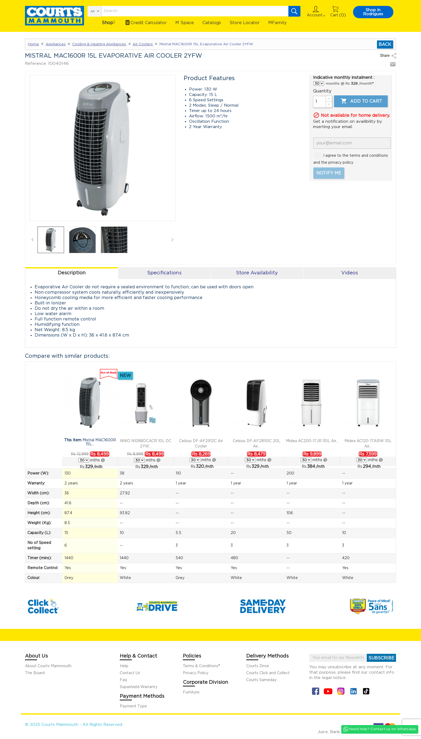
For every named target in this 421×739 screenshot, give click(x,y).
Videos (349, 273)
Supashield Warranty (138, 687)
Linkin (353, 691)
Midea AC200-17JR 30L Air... (312, 441)
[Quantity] (319, 102)
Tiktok (366, 691)
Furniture (191, 692)
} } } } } (318, 83)
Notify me (328, 173)
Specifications (164, 273)
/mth (93, 467)
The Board (35, 673)
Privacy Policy (195, 673)
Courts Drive (257, 666)
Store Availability (257, 273)
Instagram (341, 691)
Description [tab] (72, 273)
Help (124, 666)
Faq (123, 680)
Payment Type (133, 706)
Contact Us (130, 673)
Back (385, 44)
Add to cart (361, 101)
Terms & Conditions (201, 666)
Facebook (315, 691)
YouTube (328, 691)
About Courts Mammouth (48, 666)
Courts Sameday (261, 680)
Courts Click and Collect (268, 673)
